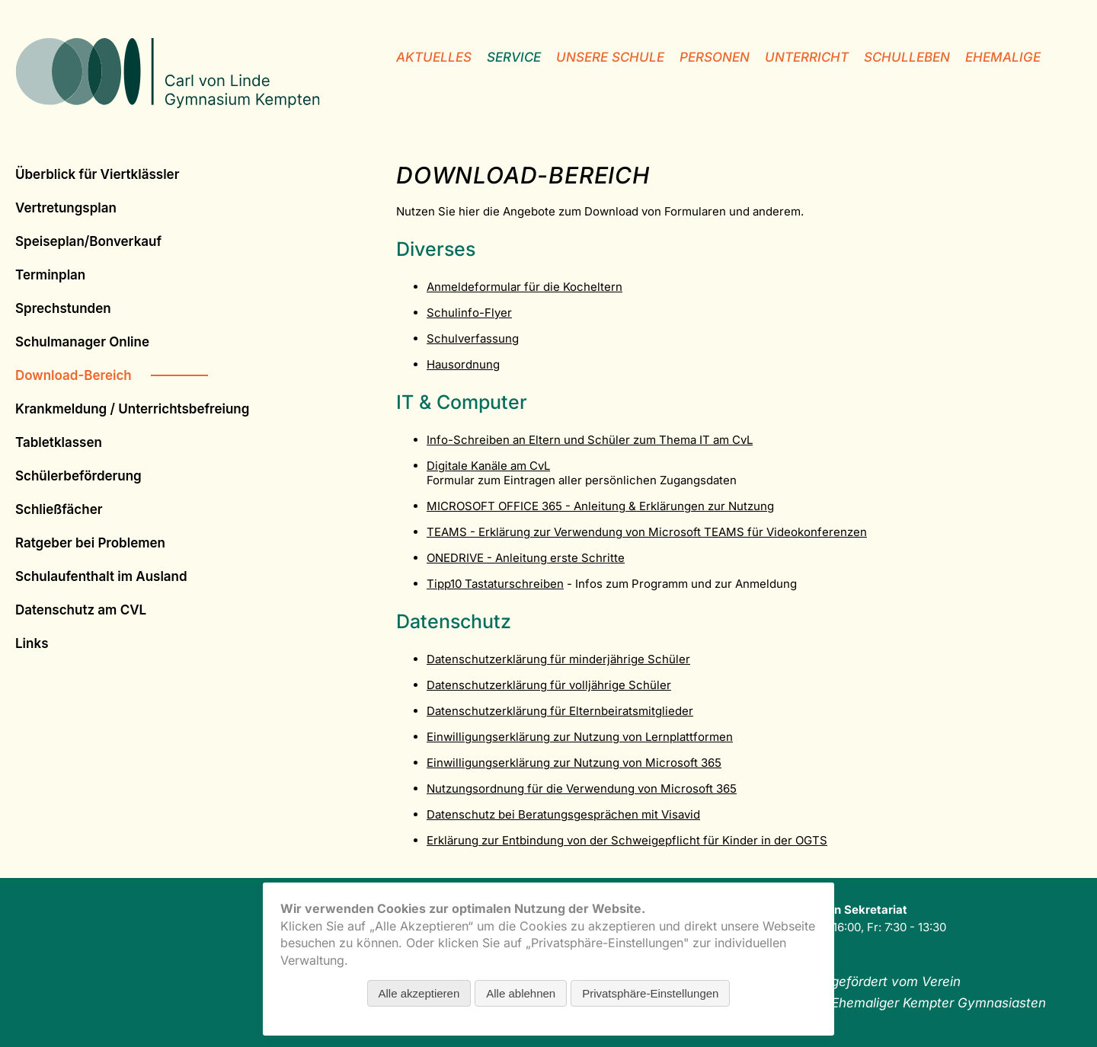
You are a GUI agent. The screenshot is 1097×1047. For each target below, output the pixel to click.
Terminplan (50, 274)
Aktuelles (434, 57)
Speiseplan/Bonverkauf (88, 241)
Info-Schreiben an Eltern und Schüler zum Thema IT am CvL (590, 440)
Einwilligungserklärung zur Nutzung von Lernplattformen (580, 736)
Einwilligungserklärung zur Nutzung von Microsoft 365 (574, 762)
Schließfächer (58, 509)
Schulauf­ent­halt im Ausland (101, 576)
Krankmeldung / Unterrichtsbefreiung (132, 409)
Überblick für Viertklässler (97, 174)
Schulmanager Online (82, 342)
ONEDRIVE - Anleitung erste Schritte (526, 558)
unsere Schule (610, 57)
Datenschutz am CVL (80, 610)
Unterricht (807, 57)
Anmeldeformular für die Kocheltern (524, 286)
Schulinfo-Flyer (469, 312)
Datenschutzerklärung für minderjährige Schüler (558, 659)
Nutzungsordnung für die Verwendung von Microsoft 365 (582, 788)
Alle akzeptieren (419, 993)
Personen (715, 57)
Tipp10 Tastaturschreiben (495, 583)
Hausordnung (463, 364)
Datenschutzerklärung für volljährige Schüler (549, 685)
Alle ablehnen (520, 993)
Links (31, 643)
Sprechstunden (63, 308)
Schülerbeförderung (78, 476)
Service (514, 57)
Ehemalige (1003, 57)
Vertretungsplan (66, 207)
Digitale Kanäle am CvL (488, 465)
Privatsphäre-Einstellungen (650, 993)
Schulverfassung (473, 338)
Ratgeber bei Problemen (90, 543)
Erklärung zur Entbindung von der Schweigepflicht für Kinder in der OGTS (627, 840)
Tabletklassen (58, 442)
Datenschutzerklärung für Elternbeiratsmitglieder (560, 711)
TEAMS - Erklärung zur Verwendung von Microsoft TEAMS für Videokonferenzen (647, 532)
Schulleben (907, 57)
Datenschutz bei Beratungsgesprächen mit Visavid (563, 814)
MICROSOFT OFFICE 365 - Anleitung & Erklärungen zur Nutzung (600, 506)
